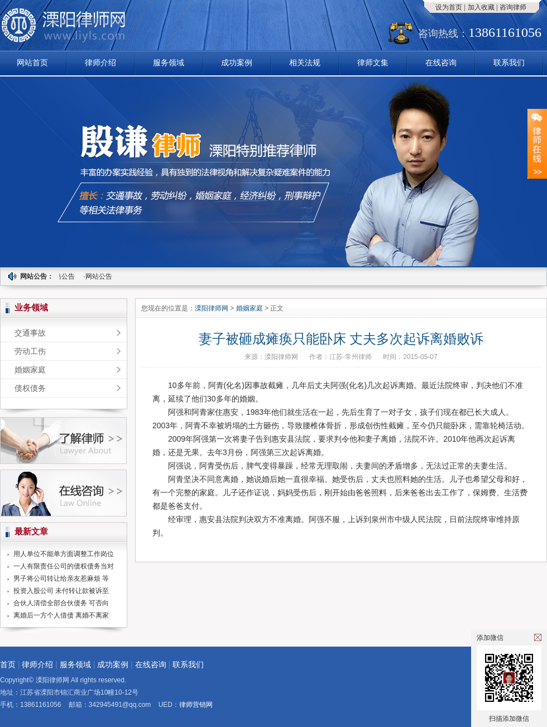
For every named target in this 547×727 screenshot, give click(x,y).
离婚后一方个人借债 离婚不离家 (61, 615)
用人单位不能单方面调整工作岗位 (63, 554)
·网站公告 (62, 276)
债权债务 (30, 388)
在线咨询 (441, 62)
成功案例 (236, 62)
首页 (8, 664)
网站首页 (32, 62)
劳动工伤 (30, 351)
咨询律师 (513, 7)
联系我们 (509, 62)
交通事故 (30, 332)
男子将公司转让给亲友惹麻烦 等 (61, 578)
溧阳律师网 (212, 308)
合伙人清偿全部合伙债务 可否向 (61, 603)
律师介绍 (100, 62)
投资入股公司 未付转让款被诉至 (61, 591)
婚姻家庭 (30, 369)
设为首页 (448, 7)
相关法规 (304, 62)
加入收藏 (481, 7)
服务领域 (168, 62)
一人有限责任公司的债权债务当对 (63, 566)
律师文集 (372, 62)
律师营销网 (196, 705)
